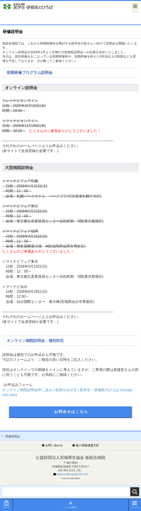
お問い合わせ (54, 445)
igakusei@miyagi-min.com (72, 474)
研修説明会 (12, 436)
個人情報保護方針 (87, 445)
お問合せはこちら (71, 412)
